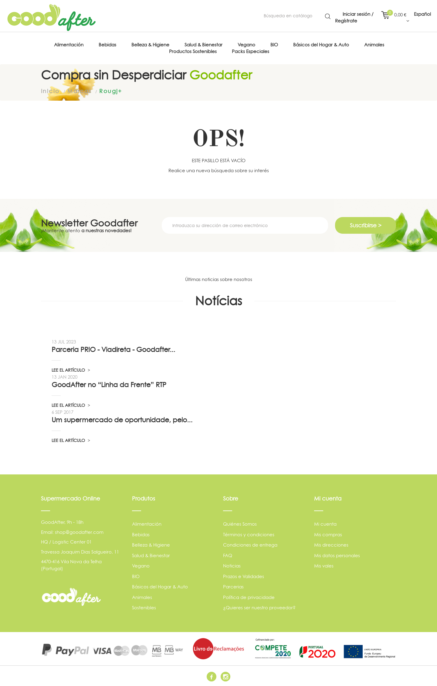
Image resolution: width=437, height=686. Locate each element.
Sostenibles (144, 608)
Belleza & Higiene (151, 545)
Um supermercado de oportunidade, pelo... (122, 420)
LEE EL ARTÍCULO (71, 370)
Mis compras (328, 534)
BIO (136, 576)
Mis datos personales (337, 555)
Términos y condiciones (248, 534)
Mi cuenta (325, 524)
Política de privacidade (249, 597)
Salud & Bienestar (151, 555)
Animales (142, 597)
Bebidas (141, 534)
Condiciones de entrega (250, 545)
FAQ (227, 555)
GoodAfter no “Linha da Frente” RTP (109, 385)
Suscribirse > (365, 225)
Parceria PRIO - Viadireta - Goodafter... (113, 349)
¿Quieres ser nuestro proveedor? (259, 608)
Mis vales (324, 566)
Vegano (141, 566)
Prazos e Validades (243, 576)
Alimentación (146, 524)
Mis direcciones (331, 545)
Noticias (232, 566)
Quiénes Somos (240, 524)
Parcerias (233, 587)
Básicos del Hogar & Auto (160, 587)
